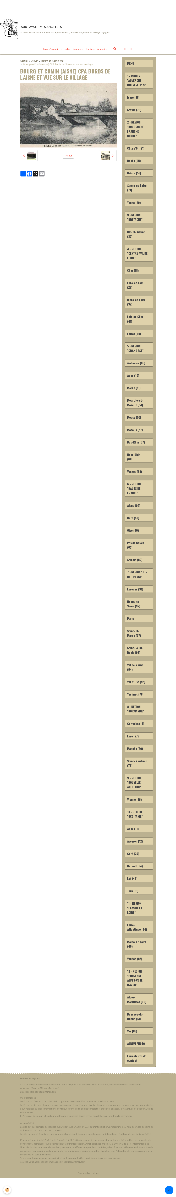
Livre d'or (65, 49)
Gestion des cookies (88, 1192)
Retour (68, 156)
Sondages (78, 49)
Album (34, 61)
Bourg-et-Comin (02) (52, 61)
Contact (90, 49)
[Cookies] (7, 1190)
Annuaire (102, 49)
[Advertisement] (62, 8)
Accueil (24, 61)
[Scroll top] (169, 1190)
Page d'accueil (50, 49)
